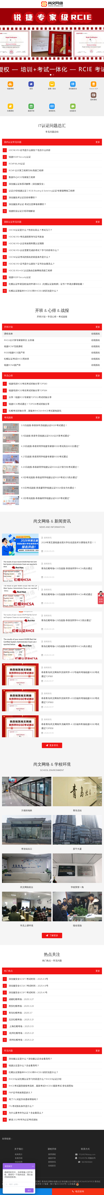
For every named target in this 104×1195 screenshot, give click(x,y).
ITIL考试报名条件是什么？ (21, 1106)
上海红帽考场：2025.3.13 (21, 1026)
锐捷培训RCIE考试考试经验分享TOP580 (28, 384)
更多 (98, 142)
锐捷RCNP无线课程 (13, 346)
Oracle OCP (93, 89)
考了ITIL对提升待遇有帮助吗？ (23, 1099)
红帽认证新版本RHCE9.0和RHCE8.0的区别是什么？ (33, 291)
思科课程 (93, 100)
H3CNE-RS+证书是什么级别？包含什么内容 (29, 150)
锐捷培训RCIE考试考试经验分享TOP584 (28, 390)
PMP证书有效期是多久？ (20, 1093)
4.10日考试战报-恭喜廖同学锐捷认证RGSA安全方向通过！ (48, 488)
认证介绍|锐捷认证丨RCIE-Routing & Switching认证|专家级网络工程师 (42, 191)
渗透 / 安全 (52, 89)
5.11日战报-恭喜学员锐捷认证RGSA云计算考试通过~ (45, 436)
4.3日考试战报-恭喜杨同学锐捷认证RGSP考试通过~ (45, 498)
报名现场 (77, 926)
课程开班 (52, 1149)
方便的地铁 (26, 810)
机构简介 (18, 1154)
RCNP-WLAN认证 (17, 164)
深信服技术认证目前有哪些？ (23, 197)
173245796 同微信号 (87, 1158)
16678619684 (87, 1162)
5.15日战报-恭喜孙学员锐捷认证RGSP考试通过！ (44, 425)
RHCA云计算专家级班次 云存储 (19, 340)
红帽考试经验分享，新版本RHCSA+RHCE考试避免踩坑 (35, 411)
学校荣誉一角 (77, 887)
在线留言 (73, 111)
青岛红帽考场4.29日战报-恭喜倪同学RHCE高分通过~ (66, 620)
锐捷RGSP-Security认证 (20, 157)
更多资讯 (52, 745)
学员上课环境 (26, 926)
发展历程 (18, 1158)
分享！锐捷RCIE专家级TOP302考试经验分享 (30, 397)
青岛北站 (77, 810)
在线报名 (95, 340)
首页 (31, 89)
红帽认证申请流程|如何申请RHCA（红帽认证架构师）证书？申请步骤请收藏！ (46, 284)
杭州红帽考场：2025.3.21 (21, 1033)
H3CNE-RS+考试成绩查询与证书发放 (26, 237)
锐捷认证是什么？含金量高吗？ (24, 1066)
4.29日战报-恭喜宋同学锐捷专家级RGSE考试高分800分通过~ (50, 446)
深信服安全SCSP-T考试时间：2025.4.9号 (28, 979)
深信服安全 (73, 89)
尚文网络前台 (26, 887)
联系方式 (85, 1149)
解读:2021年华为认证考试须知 (23, 1120)
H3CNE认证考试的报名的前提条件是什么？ (29, 257)
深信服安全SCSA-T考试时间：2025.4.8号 (28, 986)
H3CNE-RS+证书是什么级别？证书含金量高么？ (32, 264)
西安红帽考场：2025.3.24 (21, 1006)
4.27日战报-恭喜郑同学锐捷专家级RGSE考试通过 (44, 457)
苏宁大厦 (77, 849)
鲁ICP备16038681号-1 (58, 1184)
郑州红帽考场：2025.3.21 (21, 1040)
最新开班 (31, 111)
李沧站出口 (26, 849)
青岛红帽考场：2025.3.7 (20, 1013)
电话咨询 (78, 1191)
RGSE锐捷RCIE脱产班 (14, 353)
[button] (50, 75)
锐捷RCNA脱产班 (12, 365)
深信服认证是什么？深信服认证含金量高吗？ (30, 1059)
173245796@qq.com (87, 1155)
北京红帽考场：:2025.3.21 (21, 1020)
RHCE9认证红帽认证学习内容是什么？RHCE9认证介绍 (35, 1079)
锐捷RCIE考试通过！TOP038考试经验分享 (29, 404)
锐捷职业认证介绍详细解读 (22, 211)
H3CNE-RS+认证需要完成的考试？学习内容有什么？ (34, 250)
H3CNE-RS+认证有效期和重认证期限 (26, 243)
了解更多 (52, 935)
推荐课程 (52, 1154)
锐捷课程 (10, 89)
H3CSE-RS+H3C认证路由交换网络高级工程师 (30, 271)
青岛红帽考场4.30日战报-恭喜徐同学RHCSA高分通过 (66, 568)
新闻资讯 (52, 111)
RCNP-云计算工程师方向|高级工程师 (26, 170)
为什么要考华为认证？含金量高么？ (26, 1113)
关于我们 (18, 1149)
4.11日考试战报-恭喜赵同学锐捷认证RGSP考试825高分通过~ (49, 477)
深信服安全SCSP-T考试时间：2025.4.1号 (28, 992)
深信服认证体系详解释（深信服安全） (27, 184)
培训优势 (18, 1162)
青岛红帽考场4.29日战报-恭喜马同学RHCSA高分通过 (66, 646)
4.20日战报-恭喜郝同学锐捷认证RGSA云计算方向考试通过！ (50, 467)
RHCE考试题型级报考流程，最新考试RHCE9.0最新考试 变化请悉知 (41, 1086)
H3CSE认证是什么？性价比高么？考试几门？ (30, 230)
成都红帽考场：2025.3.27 (21, 999)
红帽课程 (10, 111)
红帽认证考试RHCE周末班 (16, 359)
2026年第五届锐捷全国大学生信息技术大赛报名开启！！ (68, 542)
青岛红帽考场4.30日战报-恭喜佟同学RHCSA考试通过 (66, 594)
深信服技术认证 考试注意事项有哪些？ (27, 204)
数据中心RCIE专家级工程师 (22, 177)
